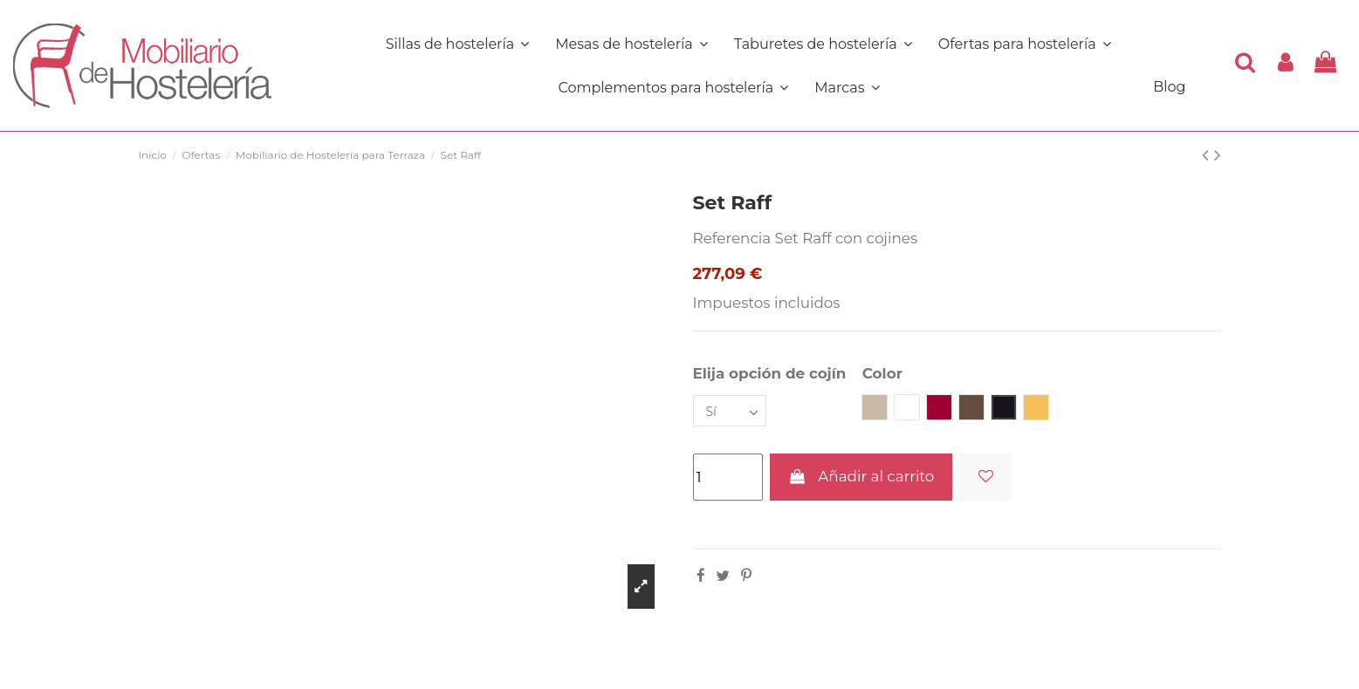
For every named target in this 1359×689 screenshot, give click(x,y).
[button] (673, 87)
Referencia (732, 238)
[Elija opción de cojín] (729, 411)
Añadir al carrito (861, 476)
